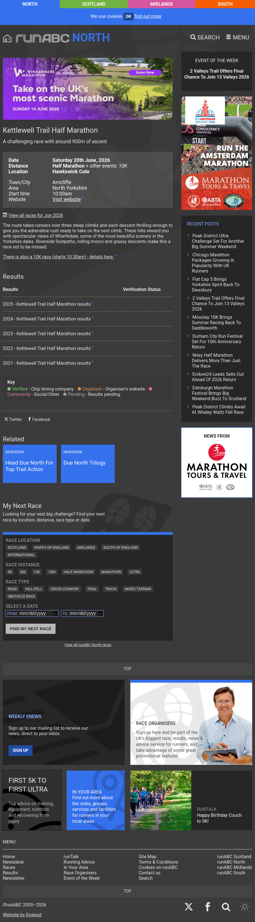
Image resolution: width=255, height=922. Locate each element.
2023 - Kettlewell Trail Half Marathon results (47, 333)
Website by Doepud (22, 914)
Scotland (93, 4)
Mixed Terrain (138, 589)
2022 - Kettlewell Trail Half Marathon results (47, 348)
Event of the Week (82, 878)
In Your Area (76, 867)
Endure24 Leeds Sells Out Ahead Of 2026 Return (218, 377)
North (29, 4)
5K (10, 572)
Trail (92, 589)
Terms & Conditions (158, 862)
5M (22, 572)
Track (110, 589)
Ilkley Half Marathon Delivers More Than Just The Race (216, 361)
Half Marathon (79, 572)
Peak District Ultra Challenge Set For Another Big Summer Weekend (218, 241)
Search (145, 878)
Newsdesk (13, 862)
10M (52, 572)
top (127, 668)
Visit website (66, 199)
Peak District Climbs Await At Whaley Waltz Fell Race (219, 409)
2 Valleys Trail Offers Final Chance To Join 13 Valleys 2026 (218, 304)
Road (12, 589)
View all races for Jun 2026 (35, 215)
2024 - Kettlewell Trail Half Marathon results (47, 319)
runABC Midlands (234, 867)
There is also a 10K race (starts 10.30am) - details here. (58, 256)
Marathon (111, 572)
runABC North (231, 862)
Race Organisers (80, 872)
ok (128, 16)
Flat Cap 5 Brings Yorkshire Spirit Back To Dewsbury (215, 285)
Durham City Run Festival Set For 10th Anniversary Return (217, 342)
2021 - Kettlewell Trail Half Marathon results (47, 363)
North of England (51, 547)
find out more (148, 16)
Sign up (20, 750)
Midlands (161, 4)
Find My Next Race (30, 628)
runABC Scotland (234, 856)
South (225, 4)
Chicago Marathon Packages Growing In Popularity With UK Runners (213, 263)
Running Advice (79, 862)
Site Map (147, 856)
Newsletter (14, 878)
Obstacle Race (21, 596)
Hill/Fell (33, 589)
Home (9, 856)
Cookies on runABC (158, 867)
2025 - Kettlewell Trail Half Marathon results (47, 304)
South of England (120, 547)
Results (10, 872)
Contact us (149, 872)
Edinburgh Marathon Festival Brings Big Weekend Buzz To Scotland (219, 393)
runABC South (231, 872)
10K (37, 572)
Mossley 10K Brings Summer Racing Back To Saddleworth (216, 323)
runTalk (71, 856)
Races (9, 867)
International (21, 555)
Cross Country (64, 589)
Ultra (134, 572)
